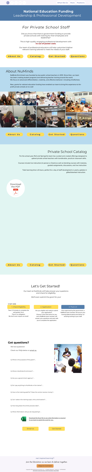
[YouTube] (20, 2)
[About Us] (14, 56)
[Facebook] (12, 2)
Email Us (57, 469)
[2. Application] (46, 307)
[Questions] (78, 56)
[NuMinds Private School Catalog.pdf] (16, 192)
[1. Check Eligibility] (18, 307)
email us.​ (33, 350)
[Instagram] (16, 2)
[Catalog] (36, 56)
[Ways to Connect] (45, 466)
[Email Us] (30, 429)
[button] (72, 3)
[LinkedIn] (24, 2)
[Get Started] (57, 56)
